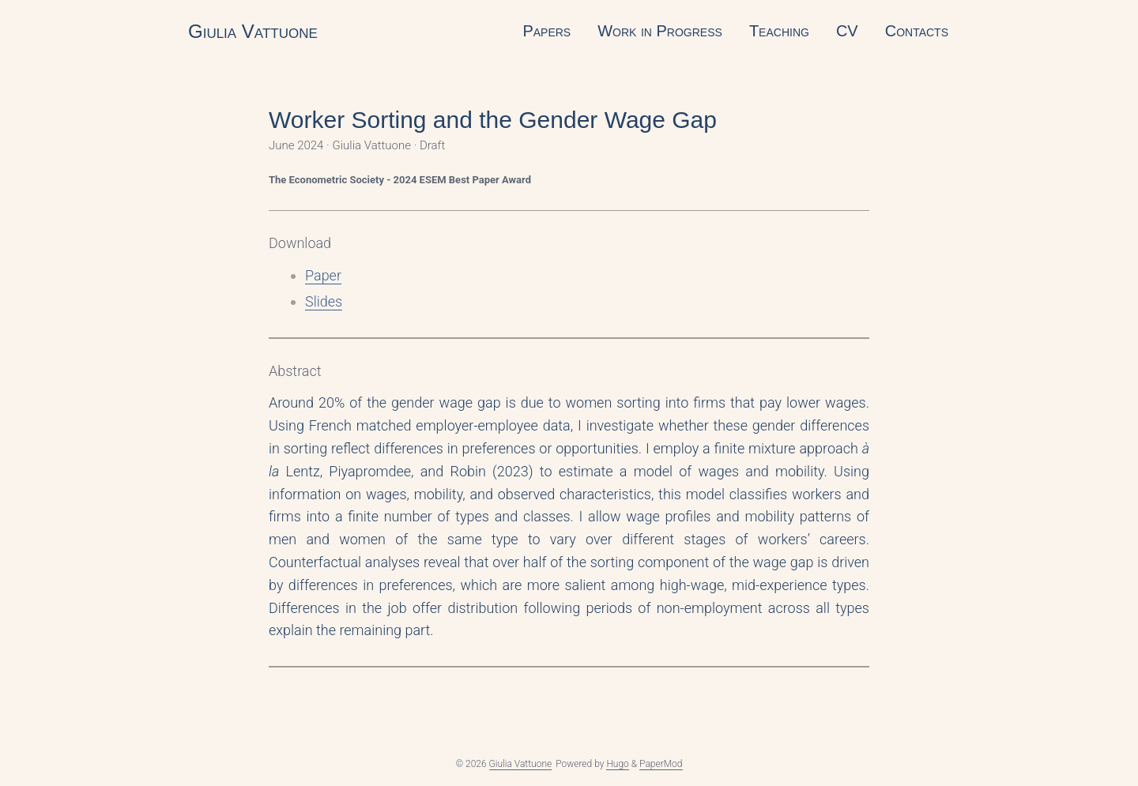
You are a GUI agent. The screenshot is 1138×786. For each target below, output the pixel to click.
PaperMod (660, 763)
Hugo (617, 763)
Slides (323, 301)
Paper (323, 275)
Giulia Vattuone (253, 31)
